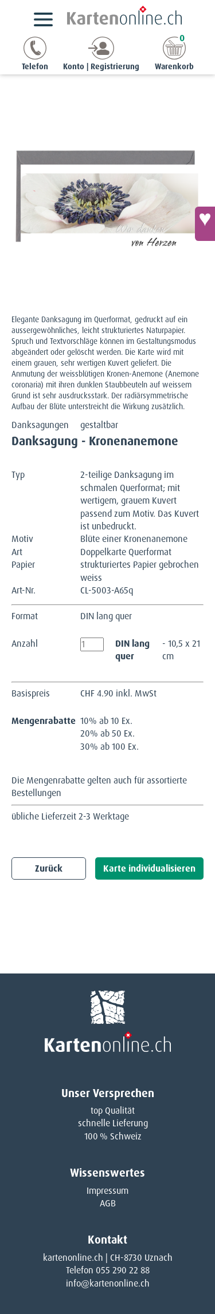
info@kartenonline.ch (108, 1283)
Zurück (48, 868)
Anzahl (24, 644)
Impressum (107, 1191)
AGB (108, 1203)
